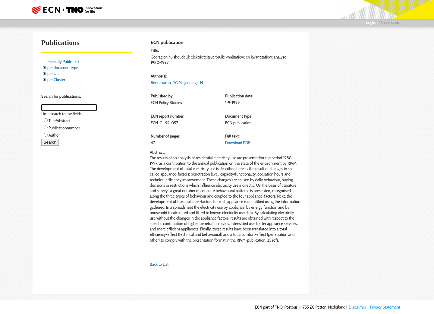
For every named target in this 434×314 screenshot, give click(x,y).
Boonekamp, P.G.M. (167, 82)
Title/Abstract (60, 120)
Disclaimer (357, 307)
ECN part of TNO (64, 9)
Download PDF (237, 142)
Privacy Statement (385, 307)
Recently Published (63, 61)
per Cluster (56, 79)
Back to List (159, 264)
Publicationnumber (64, 127)
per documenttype (62, 67)
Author (54, 135)
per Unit (54, 73)
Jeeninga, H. (194, 82)
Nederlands (390, 22)
